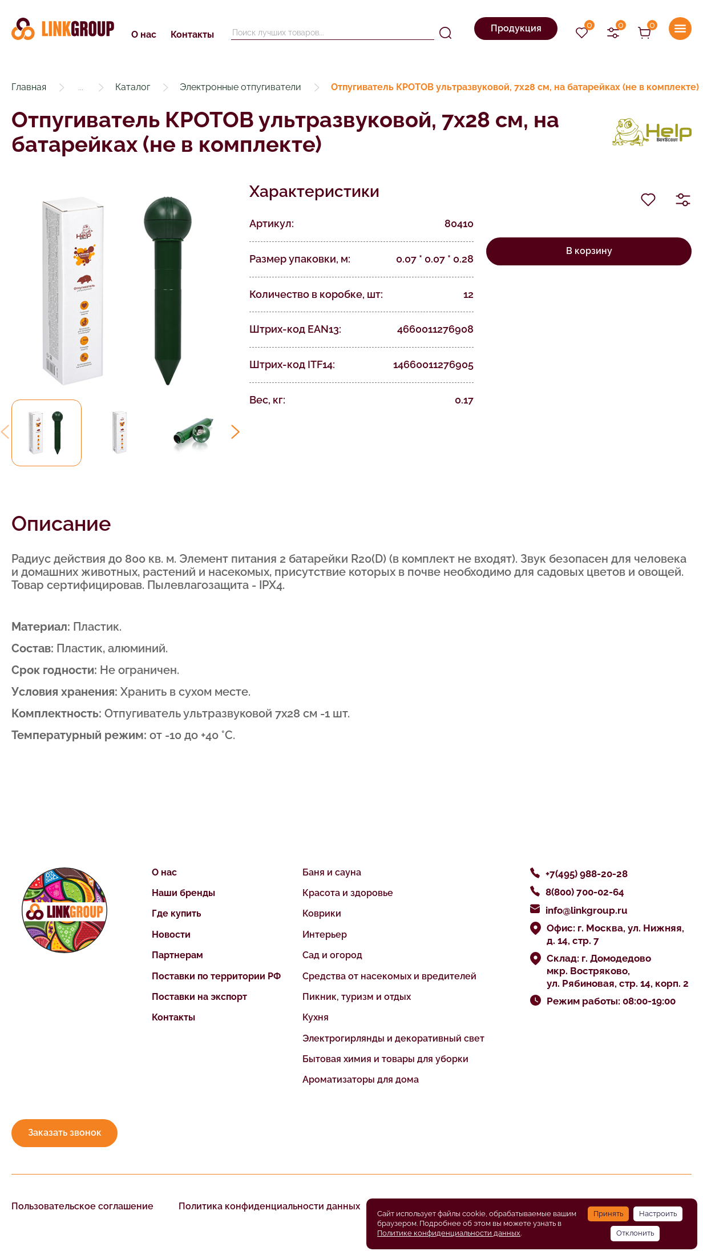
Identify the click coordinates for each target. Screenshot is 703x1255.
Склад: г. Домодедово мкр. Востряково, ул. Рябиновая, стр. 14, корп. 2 (618, 971)
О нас (143, 34)
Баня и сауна (331, 872)
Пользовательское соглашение (82, 1206)
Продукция (516, 28)
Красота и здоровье (347, 892)
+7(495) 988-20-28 (587, 873)
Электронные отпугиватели (240, 87)
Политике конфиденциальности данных (448, 1233)
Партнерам (177, 955)
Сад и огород (332, 955)
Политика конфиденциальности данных (269, 1206)
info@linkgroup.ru (587, 910)
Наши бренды (183, 892)
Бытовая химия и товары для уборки (385, 1059)
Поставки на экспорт (199, 996)
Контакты (192, 34)
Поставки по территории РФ (216, 976)
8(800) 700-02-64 (585, 892)
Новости (171, 934)
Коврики (321, 913)
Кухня (315, 1017)
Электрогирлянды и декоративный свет (393, 1038)
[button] (235, 431)
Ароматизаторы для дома (360, 1079)
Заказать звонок (65, 1132)
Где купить (176, 913)
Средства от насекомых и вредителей (389, 976)
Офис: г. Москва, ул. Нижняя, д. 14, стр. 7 (615, 934)
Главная (28, 87)
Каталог (132, 87)
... (80, 87)
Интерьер (324, 934)
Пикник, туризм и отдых (356, 996)
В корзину (589, 250)
